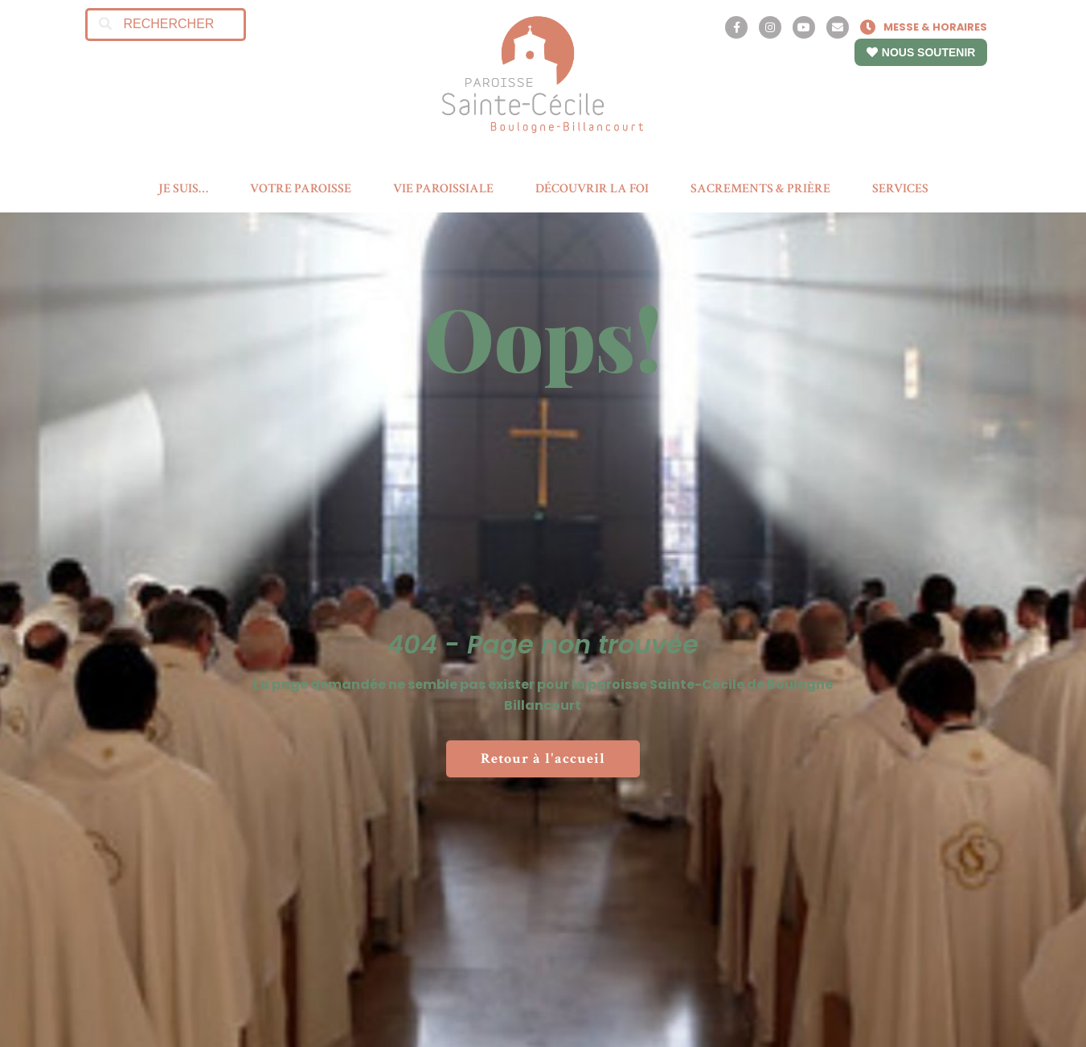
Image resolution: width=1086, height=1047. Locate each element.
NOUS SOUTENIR (921, 52)
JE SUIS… (183, 188)
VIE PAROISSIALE (443, 188)
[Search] (106, 24)
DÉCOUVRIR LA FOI (592, 188)
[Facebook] (736, 27)
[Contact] (837, 27)
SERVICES (900, 188)
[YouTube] (804, 27)
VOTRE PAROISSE (300, 188)
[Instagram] (770, 27)
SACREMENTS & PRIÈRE (760, 188)
